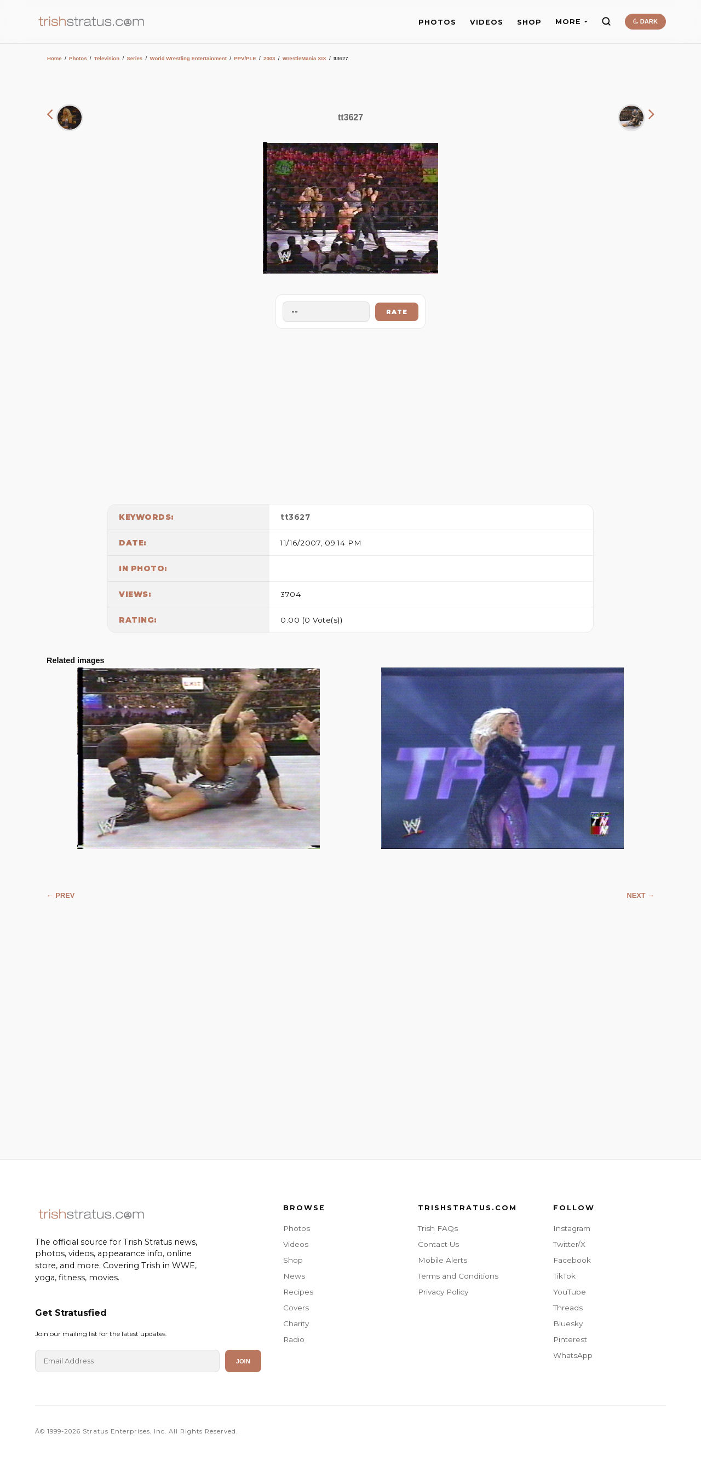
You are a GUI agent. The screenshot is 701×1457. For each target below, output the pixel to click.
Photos (78, 58)
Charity (296, 1323)
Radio (293, 1339)
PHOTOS (437, 22)
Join (243, 1361)
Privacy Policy (443, 1291)
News (294, 1276)
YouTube (569, 1291)
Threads (568, 1307)
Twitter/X (569, 1244)
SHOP (529, 22)
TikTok (564, 1276)
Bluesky (568, 1323)
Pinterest (570, 1339)
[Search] (606, 21)
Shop (293, 1260)
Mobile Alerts (442, 1260)
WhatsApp (573, 1355)
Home (54, 58)
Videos (295, 1244)
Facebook (572, 1260)
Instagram (571, 1228)
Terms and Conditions (458, 1276)
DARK (645, 21)
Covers (296, 1307)
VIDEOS (486, 22)
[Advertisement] (350, 413)
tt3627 (295, 517)
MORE (571, 22)
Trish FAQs (438, 1228)
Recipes (298, 1291)
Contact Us (438, 1244)
